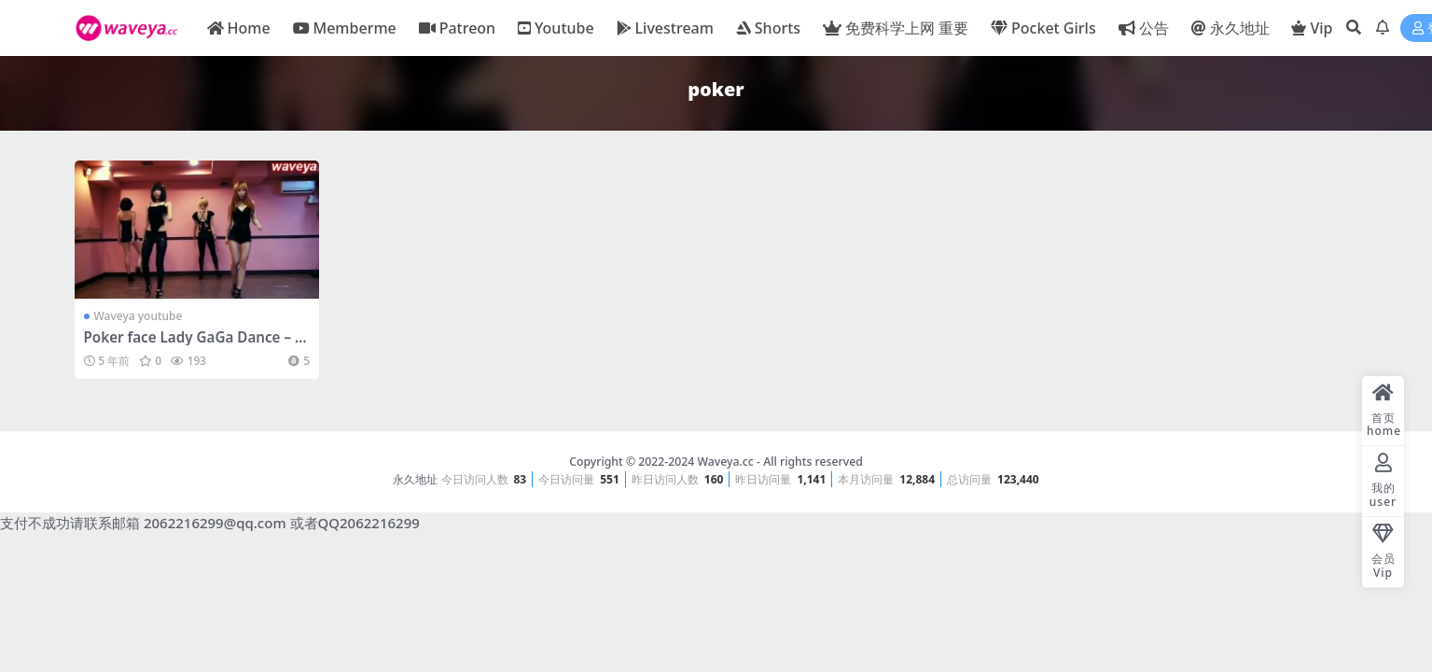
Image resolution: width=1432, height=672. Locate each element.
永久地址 (415, 479)
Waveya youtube (138, 316)
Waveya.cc (725, 461)
